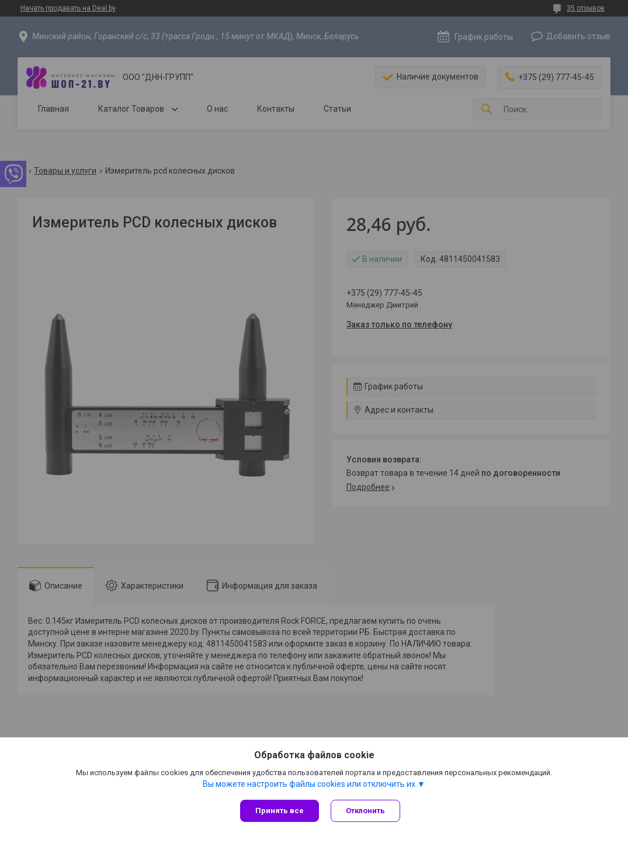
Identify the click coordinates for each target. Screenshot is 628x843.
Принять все (279, 810)
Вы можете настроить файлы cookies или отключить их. (310, 784)
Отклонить (365, 810)
